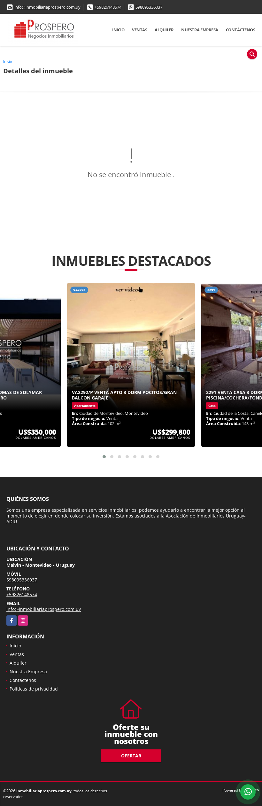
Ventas (139, 30)
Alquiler (164, 30)
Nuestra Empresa (199, 30)
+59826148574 (108, 7)
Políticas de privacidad (34, 689)
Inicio (118, 30)
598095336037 (148, 7)
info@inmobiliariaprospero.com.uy (47, 7)
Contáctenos (240, 30)
